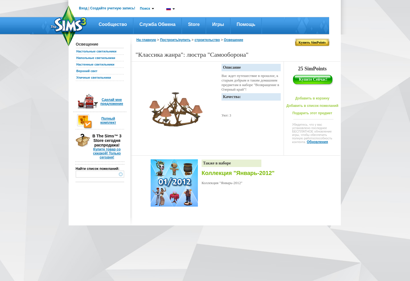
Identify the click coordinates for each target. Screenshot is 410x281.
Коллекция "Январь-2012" (238, 173)
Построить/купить (175, 40)
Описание (232, 67)
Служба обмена (158, 24)
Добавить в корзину (312, 98)
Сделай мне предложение (112, 102)
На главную (146, 40)
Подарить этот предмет (312, 113)
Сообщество (113, 24)
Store (194, 24)
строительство (207, 40)
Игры (218, 24)
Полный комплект (108, 121)
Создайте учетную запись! (112, 8)
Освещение (233, 40)
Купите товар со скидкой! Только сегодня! (107, 153)
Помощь (246, 24)
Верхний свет (86, 71)
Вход (83, 8)
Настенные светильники (95, 64)
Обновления (317, 142)
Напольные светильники (95, 58)
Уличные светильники (93, 77)
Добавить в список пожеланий (312, 106)
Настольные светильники (96, 51)
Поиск (145, 9)
